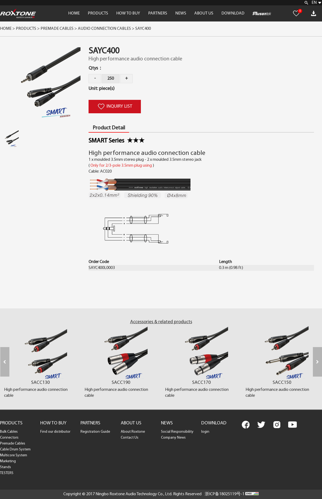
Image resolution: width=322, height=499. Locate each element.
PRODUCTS (98, 13)
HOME (74, 13)
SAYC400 (143, 29)
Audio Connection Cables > (106, 29)
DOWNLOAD (232, 13)
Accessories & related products (161, 322)
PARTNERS (157, 13)
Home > (7, 29)
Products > (28, 29)
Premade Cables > (59, 29)
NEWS (180, 13)
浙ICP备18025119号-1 (224, 494)
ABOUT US (203, 13)
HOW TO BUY (128, 13)
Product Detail (109, 128)
